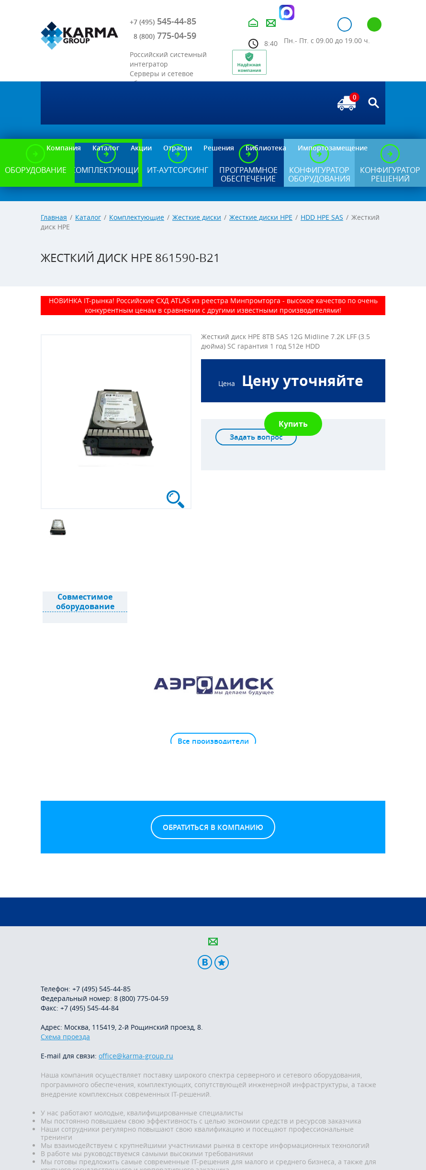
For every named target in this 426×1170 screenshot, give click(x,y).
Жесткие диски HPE (260, 217)
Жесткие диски (196, 217)
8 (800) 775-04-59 (141, 998)
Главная (54, 217)
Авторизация (344, 24)
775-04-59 (165, 35)
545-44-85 (163, 21)
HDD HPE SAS (322, 217)
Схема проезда (65, 1036)
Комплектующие (136, 217)
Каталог (88, 217)
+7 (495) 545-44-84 (89, 1007)
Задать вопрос (256, 437)
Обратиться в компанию (213, 827)
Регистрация (374, 24)
